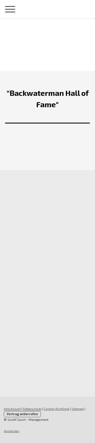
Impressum (12, 409)
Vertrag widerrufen (22, 414)
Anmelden (11, 431)
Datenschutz (32, 409)
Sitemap (77, 409)
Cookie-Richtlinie (56, 409)
